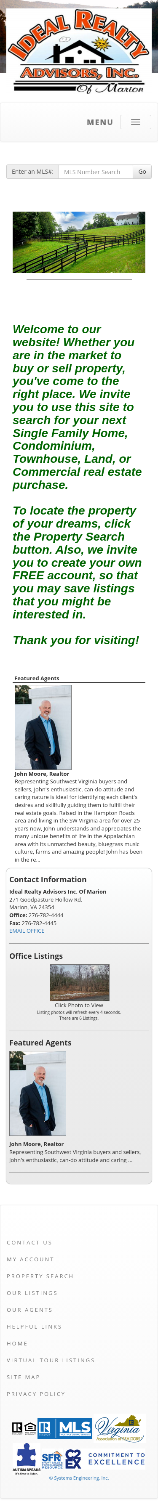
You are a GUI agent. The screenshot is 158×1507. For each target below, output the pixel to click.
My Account (30, 1259)
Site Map (23, 1377)
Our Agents (30, 1309)
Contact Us (30, 1242)
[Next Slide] (135, 242)
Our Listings (32, 1293)
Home (17, 1343)
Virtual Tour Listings (51, 1360)
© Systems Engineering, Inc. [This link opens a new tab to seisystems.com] (79, 1478)
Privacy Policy (36, 1394)
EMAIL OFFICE (27, 930)
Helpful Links (34, 1326)
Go (142, 171)
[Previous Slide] (22, 242)
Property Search (40, 1276)
